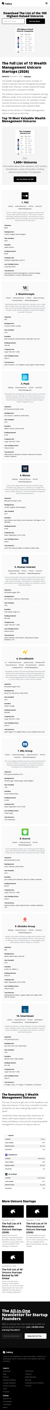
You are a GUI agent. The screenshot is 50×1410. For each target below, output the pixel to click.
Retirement (21, 573)
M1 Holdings (12, 1174)
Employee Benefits (14, 571)
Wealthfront (12, 1155)
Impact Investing (38, 298)
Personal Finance (17, 300)
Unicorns (27, 76)
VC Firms (28, 1386)
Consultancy (7, 1401)
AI (5, 662)
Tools (5, 1389)
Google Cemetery (9, 1383)
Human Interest (26, 567)
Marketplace (39, 1020)
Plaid (26, 383)
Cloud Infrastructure (15, 662)
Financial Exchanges (18, 755)
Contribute (7, 1404)
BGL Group (26, 750)
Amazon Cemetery (9, 1386)
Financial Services (20, 206)
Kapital (10, 1135)
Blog (4, 1374)
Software (41, 665)
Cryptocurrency (28, 662)
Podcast (6, 1377)
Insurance (39, 571)
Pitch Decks (29, 1371)
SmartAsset (27, 1015)
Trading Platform (17, 667)
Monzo (26, 475)
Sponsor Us (7, 1399)
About (5, 1407)
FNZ (26, 202)
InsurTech (39, 206)
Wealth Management (25, 209)
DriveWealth (26, 658)
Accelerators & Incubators (34, 1383)
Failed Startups (30, 1377)
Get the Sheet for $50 (25, 179)
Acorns (26, 838)
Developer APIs (40, 662)
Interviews (6, 1371)
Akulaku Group (26, 926)
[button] (46, 3)
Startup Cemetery (9, 1380)
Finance (10, 206)
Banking (10, 387)
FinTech (31, 206)
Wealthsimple (26, 294)
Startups (28, 1380)
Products (6, 1392)
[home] (7, 3)
